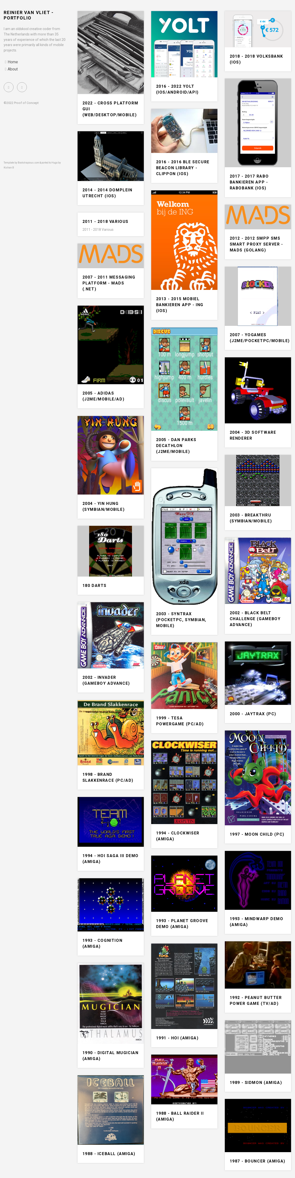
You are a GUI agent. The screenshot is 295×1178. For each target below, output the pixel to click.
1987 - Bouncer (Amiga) (257, 1161)
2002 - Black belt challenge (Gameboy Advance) (255, 619)
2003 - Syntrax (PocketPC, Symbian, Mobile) (181, 620)
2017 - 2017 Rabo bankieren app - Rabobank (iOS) (249, 182)
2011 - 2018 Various (105, 221)
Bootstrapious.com (28, 162)
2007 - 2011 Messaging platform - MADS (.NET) (108, 283)
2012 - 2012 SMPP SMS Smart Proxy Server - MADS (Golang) (256, 244)
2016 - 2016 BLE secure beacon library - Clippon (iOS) (183, 168)
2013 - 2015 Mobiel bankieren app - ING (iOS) (179, 305)
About (13, 69)
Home (13, 62)
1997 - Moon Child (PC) (257, 834)
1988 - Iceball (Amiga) (108, 1153)
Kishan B (9, 167)
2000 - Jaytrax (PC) (253, 714)
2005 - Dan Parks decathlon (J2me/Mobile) (176, 445)
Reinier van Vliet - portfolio (29, 15)
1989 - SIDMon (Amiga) (256, 1082)
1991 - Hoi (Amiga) (177, 1038)
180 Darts (94, 585)
